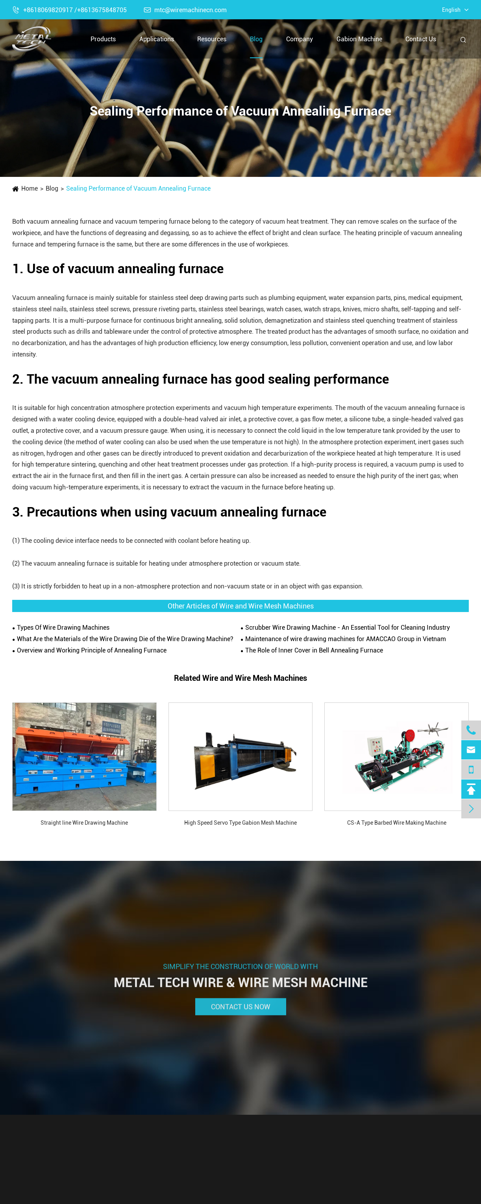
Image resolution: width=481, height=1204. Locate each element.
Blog (256, 39)
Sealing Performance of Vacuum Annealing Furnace (138, 188)
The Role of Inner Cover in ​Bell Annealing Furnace (314, 650)
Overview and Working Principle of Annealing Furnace (91, 650)
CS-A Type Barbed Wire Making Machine (396, 823)
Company (299, 39)
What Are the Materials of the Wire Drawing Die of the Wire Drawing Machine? (125, 639)
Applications (156, 39)
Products (103, 39)
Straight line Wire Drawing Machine (84, 823)
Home (29, 188)
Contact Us (420, 39)
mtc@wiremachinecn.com (185, 10)
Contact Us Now (240, 1011)
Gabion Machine (359, 39)
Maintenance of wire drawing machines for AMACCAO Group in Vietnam (345, 639)
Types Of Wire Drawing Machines (63, 627)
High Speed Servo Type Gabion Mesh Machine (240, 823)
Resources (211, 39)
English (451, 10)
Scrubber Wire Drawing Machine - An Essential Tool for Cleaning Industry (347, 627)
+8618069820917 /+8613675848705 (69, 10)
